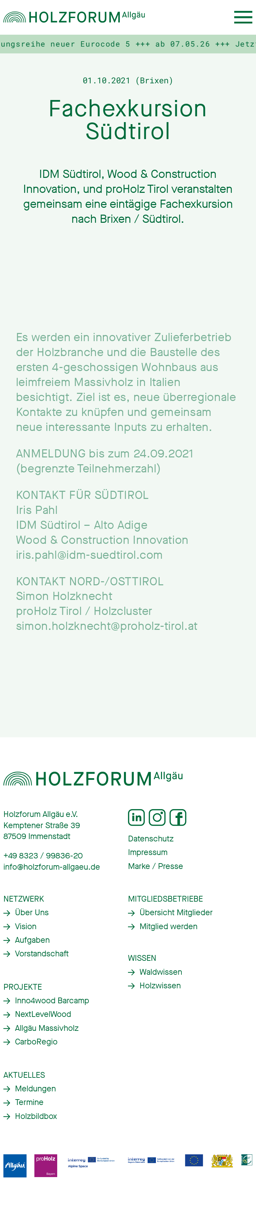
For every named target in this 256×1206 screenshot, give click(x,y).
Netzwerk (23, 899)
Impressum (147, 852)
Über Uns (32, 912)
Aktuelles (24, 1075)
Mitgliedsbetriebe (165, 899)
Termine (29, 1102)
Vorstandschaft (42, 954)
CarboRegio (36, 1042)
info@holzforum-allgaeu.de (51, 867)
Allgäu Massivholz (47, 1028)
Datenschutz (151, 839)
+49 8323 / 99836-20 (43, 856)
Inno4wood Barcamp (52, 1000)
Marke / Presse (155, 866)
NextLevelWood (43, 1014)
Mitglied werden (168, 926)
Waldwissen (161, 972)
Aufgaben (32, 940)
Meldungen (35, 1089)
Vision (25, 926)
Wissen (142, 958)
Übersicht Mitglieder (176, 912)
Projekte (22, 987)
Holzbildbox (36, 1116)
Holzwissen (160, 986)
